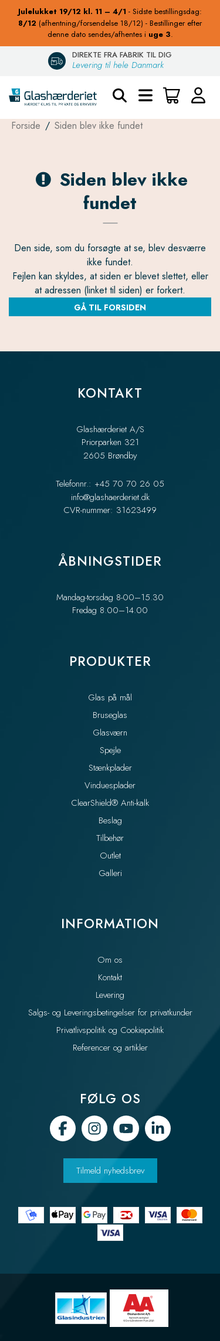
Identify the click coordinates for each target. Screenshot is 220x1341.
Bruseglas (110, 715)
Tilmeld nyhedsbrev (110, 1170)
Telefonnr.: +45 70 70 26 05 (110, 483)
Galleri (110, 873)
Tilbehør (110, 838)
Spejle (110, 750)
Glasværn (110, 732)
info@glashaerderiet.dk (110, 497)
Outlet (110, 855)
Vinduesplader (110, 785)
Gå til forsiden (110, 307)
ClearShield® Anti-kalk (110, 802)
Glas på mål (110, 697)
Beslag (110, 820)
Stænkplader (110, 767)
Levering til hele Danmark (118, 65)
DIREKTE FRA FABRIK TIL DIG (122, 54)
